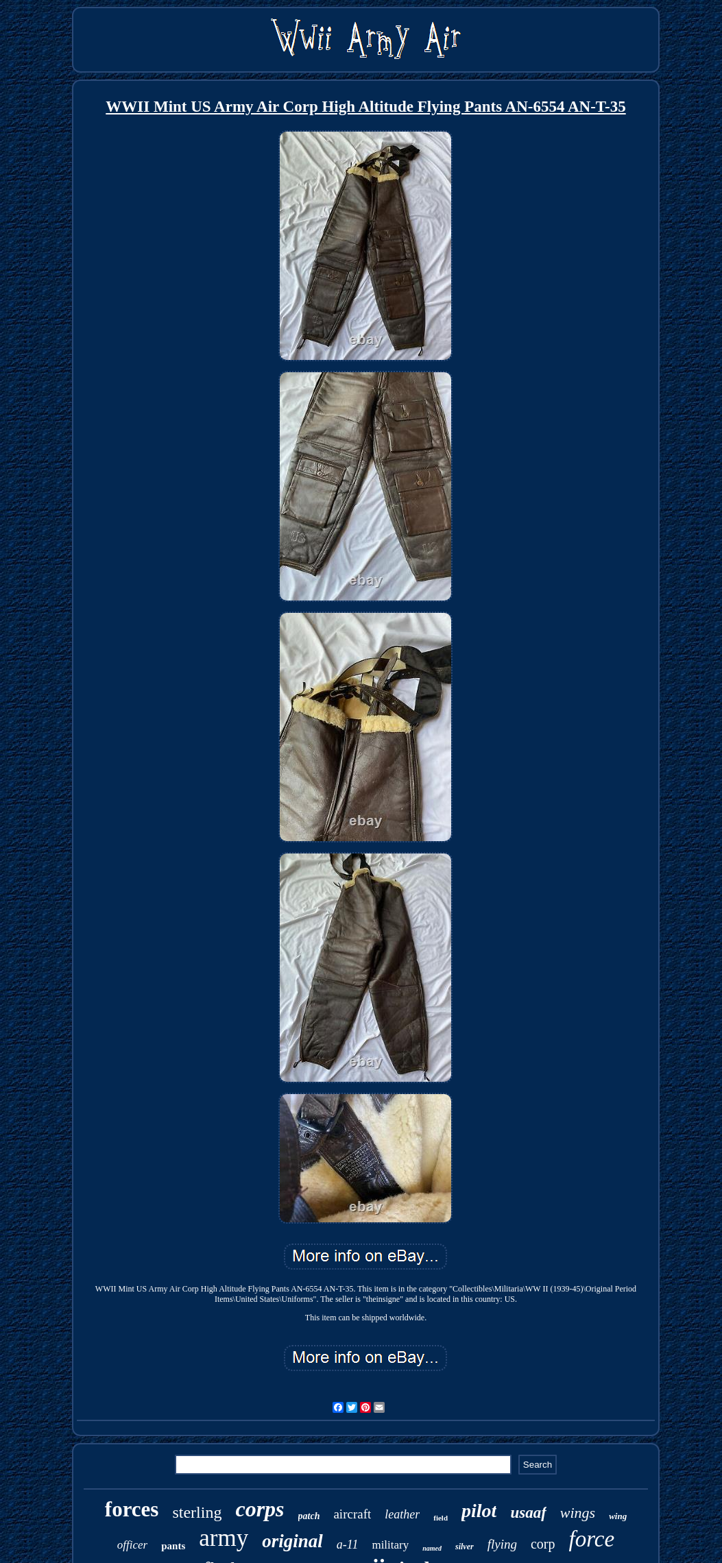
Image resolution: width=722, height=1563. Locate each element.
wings (577, 1512)
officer (132, 1544)
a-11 (348, 1544)
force (592, 1539)
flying (502, 1544)
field (440, 1518)
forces (132, 1509)
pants (173, 1545)
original (292, 1541)
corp (543, 1543)
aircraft (352, 1514)
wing (618, 1516)
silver (464, 1546)
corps (259, 1509)
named (432, 1548)
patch (309, 1516)
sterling (196, 1512)
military (390, 1544)
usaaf (528, 1512)
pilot (478, 1510)
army (223, 1538)
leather (402, 1514)
